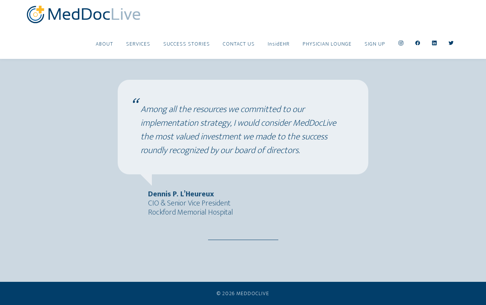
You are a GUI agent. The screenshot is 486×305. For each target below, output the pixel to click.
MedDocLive (83, 14)
